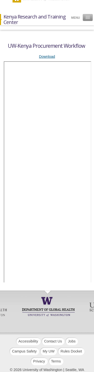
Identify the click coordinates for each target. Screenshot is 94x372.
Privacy (39, 361)
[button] (88, 17)
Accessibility (28, 341)
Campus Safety (24, 351)
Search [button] (77, 5)
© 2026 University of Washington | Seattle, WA (47, 370)
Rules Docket (71, 351)
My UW (48, 351)
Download (47, 57)
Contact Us (53, 341)
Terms (56, 361)
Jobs (71, 341)
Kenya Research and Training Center (35, 19)
